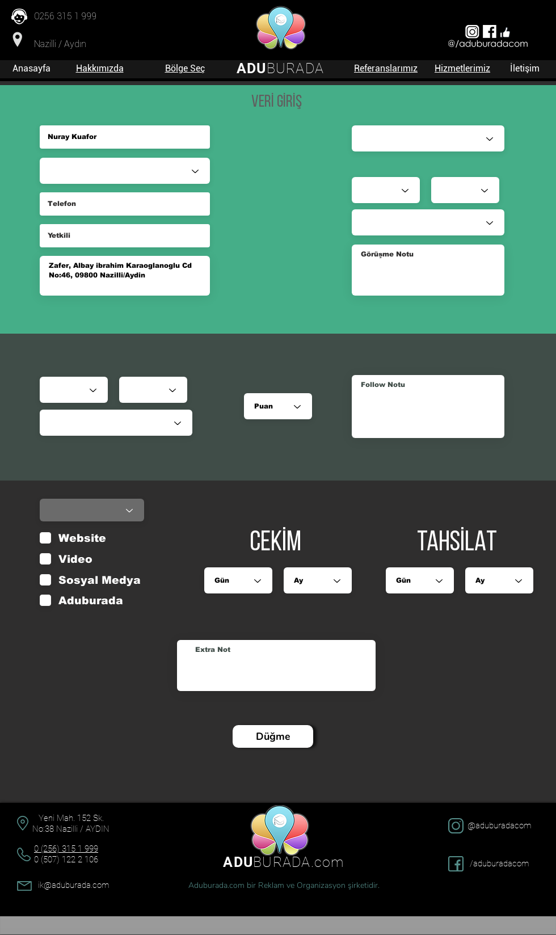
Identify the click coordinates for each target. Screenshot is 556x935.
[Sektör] (125, 171)
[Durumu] (116, 423)
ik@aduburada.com (73, 885)
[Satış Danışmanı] (428, 138)
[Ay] (153, 390)
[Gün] (74, 390)
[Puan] (278, 406)
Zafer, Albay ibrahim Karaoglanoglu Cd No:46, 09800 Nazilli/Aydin (125, 276)
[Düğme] (273, 736)
